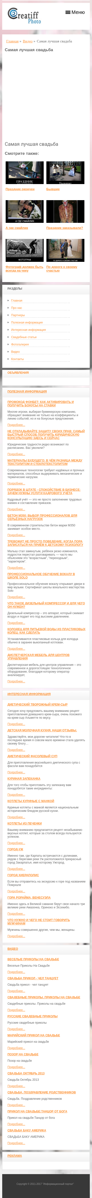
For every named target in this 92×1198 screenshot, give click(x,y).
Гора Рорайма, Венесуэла (29, 897)
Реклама (14, 1156)
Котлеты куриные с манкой (30, 801)
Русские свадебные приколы (32, 1016)
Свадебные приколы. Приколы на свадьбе (43, 997)
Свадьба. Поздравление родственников (41, 1092)
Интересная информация (28, 330)
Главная (16, 300)
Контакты (17, 359)
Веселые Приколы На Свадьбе (33, 959)
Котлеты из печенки (24, 823)
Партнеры (18, 315)
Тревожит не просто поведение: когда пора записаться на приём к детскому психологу (45, 543)
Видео (15, 352)
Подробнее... (16, 425)
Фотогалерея (20, 344)
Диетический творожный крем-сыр (37, 704)
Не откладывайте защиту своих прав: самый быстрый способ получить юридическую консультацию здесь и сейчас (46, 435)
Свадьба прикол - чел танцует (32, 978)
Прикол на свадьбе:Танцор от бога (37, 1111)
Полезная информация (27, 322)
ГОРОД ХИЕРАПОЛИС (23, 875)
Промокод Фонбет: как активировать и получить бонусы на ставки (40, 403)
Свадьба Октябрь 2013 (25, 1073)
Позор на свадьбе (22, 1054)
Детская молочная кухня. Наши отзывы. (42, 730)
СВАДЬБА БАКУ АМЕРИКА (26, 1130)
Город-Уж (15, 849)
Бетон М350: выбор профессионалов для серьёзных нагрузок (42, 517)
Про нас (16, 308)
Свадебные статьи (23, 337)
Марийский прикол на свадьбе (33, 1035)
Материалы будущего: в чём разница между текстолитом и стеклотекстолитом (44, 462)
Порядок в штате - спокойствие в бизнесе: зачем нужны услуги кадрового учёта (43, 491)
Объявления (18, 372)
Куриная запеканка (23, 778)
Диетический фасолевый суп (32, 756)
